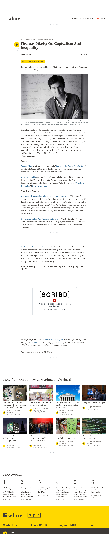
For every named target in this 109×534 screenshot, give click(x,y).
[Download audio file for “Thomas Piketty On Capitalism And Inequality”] (15, 49)
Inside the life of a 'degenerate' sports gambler (10, 438)
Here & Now (6, 500)
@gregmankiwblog (40, 187)
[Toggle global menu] (4, 19)
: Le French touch (34, 248)
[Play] (4, 413)
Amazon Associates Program (53, 340)
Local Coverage (26, 500)
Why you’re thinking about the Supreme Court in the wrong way (67, 405)
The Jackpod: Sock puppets (94, 403)
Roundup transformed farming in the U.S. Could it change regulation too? (14, 405)
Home (22, 40)
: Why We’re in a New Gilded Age (46, 197)
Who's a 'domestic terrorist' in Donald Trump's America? (37, 438)
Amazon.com (43, 343)
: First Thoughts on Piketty (41, 220)
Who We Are (35, 530)
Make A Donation (65, 530)
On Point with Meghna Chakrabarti (42, 40)
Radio (27, 40)
